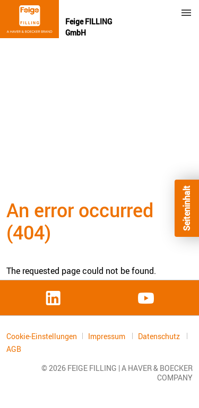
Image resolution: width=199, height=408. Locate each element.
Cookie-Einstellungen (41, 336)
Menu (186, 12)
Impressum (107, 336)
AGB (13, 349)
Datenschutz (159, 336)
